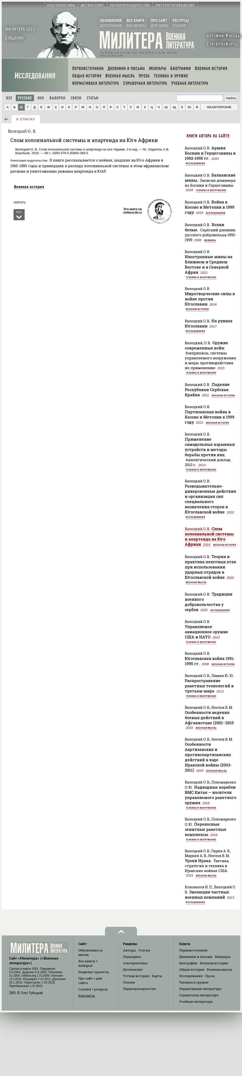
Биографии (188, 963)
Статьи (92, 98)
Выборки (57, 98)
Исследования (35, 75)
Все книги (88, 963)
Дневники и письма (195, 956)
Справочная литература (198, 995)
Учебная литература (195, 1001)
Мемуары (210, 240)
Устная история (136, 976)
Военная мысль (196, 582)
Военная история (29, 186)
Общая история (191, 969)
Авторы (129, 950)
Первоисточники (193, 950)
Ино (40, 98)
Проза (210, 976)
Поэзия (129, 982)
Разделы (93, 972)
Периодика (132, 956)
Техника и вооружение (211, 190)
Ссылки (93, 989)
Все (9, 98)
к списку (26, 119)
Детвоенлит (133, 969)
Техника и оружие (193, 982)
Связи (76, 98)
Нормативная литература (200, 988)
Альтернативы (135, 963)
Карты (157, 976)
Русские (25, 98)
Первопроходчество (139, 988)
